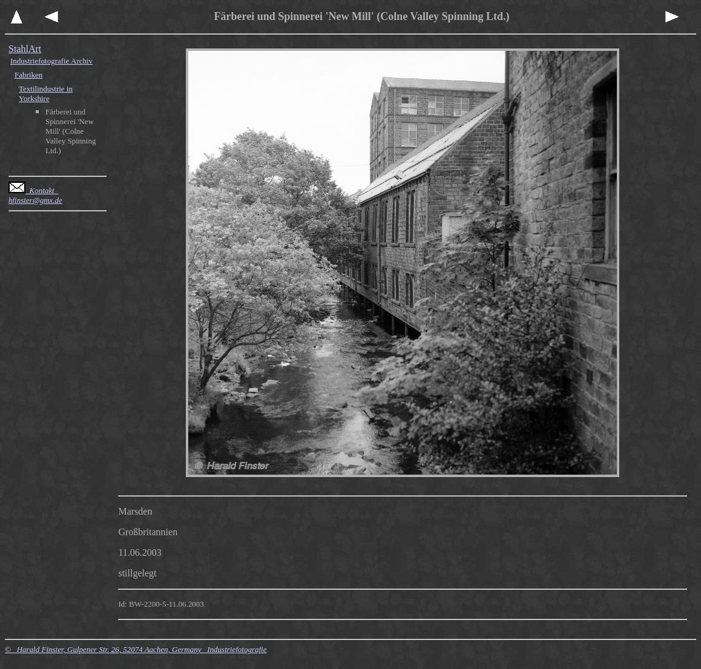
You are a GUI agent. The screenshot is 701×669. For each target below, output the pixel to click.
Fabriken (28, 74)
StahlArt (24, 49)
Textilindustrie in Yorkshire (46, 93)
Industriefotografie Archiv (51, 60)
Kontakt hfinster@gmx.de (35, 195)
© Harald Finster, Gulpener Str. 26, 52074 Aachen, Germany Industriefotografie (135, 649)
